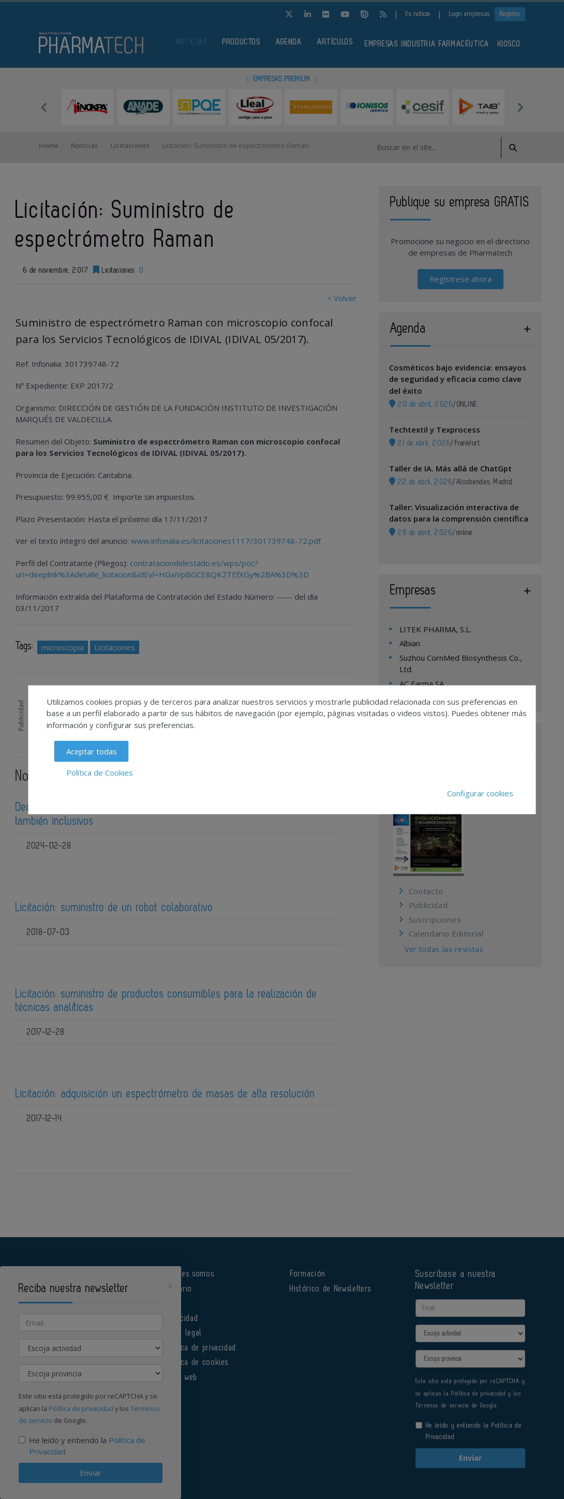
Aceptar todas (91, 751)
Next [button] (520, 107)
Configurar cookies (480, 793)
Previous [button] (44, 107)
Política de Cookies (99, 772)
